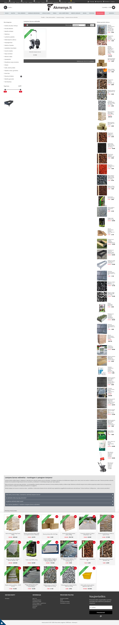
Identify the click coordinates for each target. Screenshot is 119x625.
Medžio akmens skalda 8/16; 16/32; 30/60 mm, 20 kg (50, 585)
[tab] (59, 494)
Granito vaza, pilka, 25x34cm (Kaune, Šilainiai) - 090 (13, 560)
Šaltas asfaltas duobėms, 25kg (111, 70)
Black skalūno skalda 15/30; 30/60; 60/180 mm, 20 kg (111, 177)
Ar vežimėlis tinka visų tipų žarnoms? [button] (16, 498)
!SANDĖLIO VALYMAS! (10, 48)
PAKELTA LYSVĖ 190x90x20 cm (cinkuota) (111, 262)
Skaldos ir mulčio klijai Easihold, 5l (110, 347)
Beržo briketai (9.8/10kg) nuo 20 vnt (111, 123)
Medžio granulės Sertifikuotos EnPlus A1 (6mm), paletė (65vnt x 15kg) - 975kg (111, 50)
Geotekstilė (8, 59)
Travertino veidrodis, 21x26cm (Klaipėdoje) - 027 (87, 534)
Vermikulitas (8, 82)
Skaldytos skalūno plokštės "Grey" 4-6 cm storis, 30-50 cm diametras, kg (69, 560)
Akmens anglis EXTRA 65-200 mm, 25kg (111, 293)
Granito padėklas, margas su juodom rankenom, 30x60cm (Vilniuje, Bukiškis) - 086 (50, 560)
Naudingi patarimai (37, 604)
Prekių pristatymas (37, 600)
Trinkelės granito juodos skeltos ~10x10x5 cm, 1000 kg (111, 390)
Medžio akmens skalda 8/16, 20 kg (111, 91)
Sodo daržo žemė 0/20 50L (111, 197)
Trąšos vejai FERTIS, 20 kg (111, 219)
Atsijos (6, 65)
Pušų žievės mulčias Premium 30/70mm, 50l (111, 81)
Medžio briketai (9, 31)
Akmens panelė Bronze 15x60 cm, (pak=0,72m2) (111, 411)
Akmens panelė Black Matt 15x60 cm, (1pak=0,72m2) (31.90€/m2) (111, 401)
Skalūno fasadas (9, 45)
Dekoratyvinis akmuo (10, 39)
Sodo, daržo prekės (10, 68)
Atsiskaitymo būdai (37, 601)
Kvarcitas (7, 73)
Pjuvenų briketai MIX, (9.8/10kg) (111, 59)
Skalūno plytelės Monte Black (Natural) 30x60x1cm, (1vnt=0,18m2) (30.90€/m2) (111, 380)
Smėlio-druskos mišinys (11, 25)
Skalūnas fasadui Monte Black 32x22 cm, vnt (111, 273)
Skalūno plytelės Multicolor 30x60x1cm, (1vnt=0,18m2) (111, 358)
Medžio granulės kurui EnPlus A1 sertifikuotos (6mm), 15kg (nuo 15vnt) (111, 28)
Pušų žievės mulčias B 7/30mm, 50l (111, 134)
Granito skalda (9, 51)
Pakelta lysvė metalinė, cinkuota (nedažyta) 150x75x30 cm (111, 316)
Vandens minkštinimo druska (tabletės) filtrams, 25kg (111, 369)
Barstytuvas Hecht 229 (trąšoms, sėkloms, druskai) (110, 465)
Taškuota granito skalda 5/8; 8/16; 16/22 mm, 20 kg (111, 103)
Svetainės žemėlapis (65, 601)
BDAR (61, 600)
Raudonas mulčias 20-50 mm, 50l (111, 166)
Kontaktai (7, 598)
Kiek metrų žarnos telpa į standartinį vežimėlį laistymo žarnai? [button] (23, 494)
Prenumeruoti (101, 612)
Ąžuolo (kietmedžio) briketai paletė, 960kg (111, 337)
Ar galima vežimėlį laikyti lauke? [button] (14, 501)
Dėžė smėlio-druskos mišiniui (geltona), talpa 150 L (87, 585)
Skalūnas (7, 34)
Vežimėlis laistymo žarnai (35, 52)
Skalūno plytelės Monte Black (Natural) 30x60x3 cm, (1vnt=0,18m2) (31, 585)
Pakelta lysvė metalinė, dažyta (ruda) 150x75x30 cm (111, 252)
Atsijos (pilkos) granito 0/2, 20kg (111, 208)
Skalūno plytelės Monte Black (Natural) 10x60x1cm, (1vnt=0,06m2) (111, 422)
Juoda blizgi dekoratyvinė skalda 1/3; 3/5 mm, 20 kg (111, 145)
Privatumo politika (64, 598)
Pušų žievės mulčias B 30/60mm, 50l (111, 155)
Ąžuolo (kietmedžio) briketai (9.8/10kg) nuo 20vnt (111, 231)
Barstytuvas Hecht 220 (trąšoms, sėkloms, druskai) (110, 454)
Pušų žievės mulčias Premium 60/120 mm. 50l (111, 37)
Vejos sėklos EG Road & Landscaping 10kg (111, 443)
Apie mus (35, 598)
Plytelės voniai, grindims (11, 70)
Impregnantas (8, 42)
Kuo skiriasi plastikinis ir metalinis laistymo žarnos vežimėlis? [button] (23, 504)
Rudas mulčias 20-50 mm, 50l (111, 187)
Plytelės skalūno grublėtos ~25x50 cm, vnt (13, 585)
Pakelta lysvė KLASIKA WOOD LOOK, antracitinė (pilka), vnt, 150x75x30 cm (18, 101)
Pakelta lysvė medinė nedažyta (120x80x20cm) (111, 241)
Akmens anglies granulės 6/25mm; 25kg (111, 283)
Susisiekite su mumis (65, 603)
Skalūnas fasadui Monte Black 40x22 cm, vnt (111, 326)
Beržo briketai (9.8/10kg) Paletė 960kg (111, 113)
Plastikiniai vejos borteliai (12, 62)
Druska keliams (9, 28)
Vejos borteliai (8, 54)
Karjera (34, 607)
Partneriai (35, 606)
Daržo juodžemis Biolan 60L (110, 304)
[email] (100, 607)
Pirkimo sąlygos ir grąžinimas (39, 603)
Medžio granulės (9, 79)
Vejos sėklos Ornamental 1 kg (111, 432)
